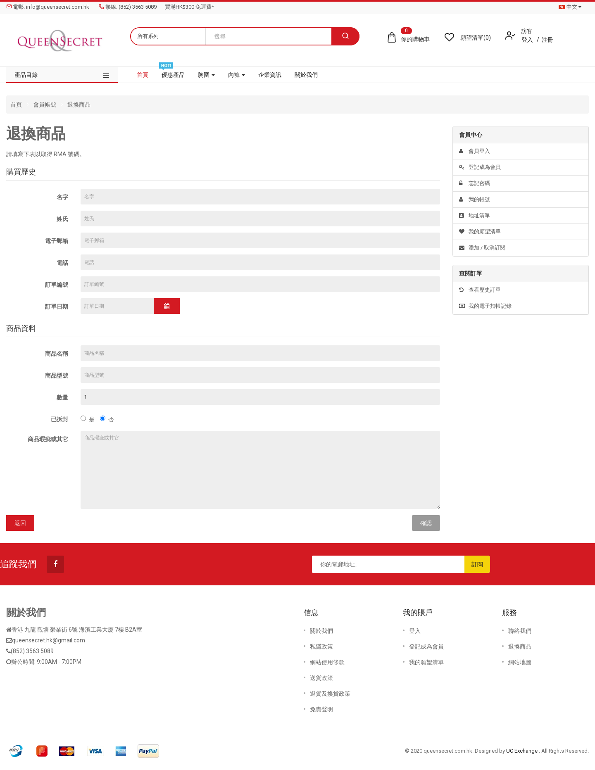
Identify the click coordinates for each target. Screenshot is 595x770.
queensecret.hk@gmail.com (48, 640)
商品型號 (56, 375)
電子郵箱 (56, 241)
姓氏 (62, 219)
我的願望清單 (480, 231)
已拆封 (59, 419)
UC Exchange (522, 751)
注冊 (547, 39)
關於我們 (321, 630)
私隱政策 (321, 646)
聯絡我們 (519, 630)
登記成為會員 (480, 167)
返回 (20, 523)
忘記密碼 (474, 183)
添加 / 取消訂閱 (482, 248)
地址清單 (474, 215)
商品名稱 (56, 353)
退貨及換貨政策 (330, 693)
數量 (62, 397)
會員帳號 (44, 104)
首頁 (16, 104)
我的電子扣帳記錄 (485, 306)
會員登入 (474, 151)
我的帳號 (474, 199)
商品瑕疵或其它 (48, 439)
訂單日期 (56, 306)
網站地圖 (519, 662)
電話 (62, 262)
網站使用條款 (327, 662)
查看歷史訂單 (480, 290)
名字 (62, 197)
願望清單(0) (475, 37)
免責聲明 (321, 709)
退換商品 (78, 104)
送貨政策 (321, 678)
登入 (527, 39)
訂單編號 (56, 284)
